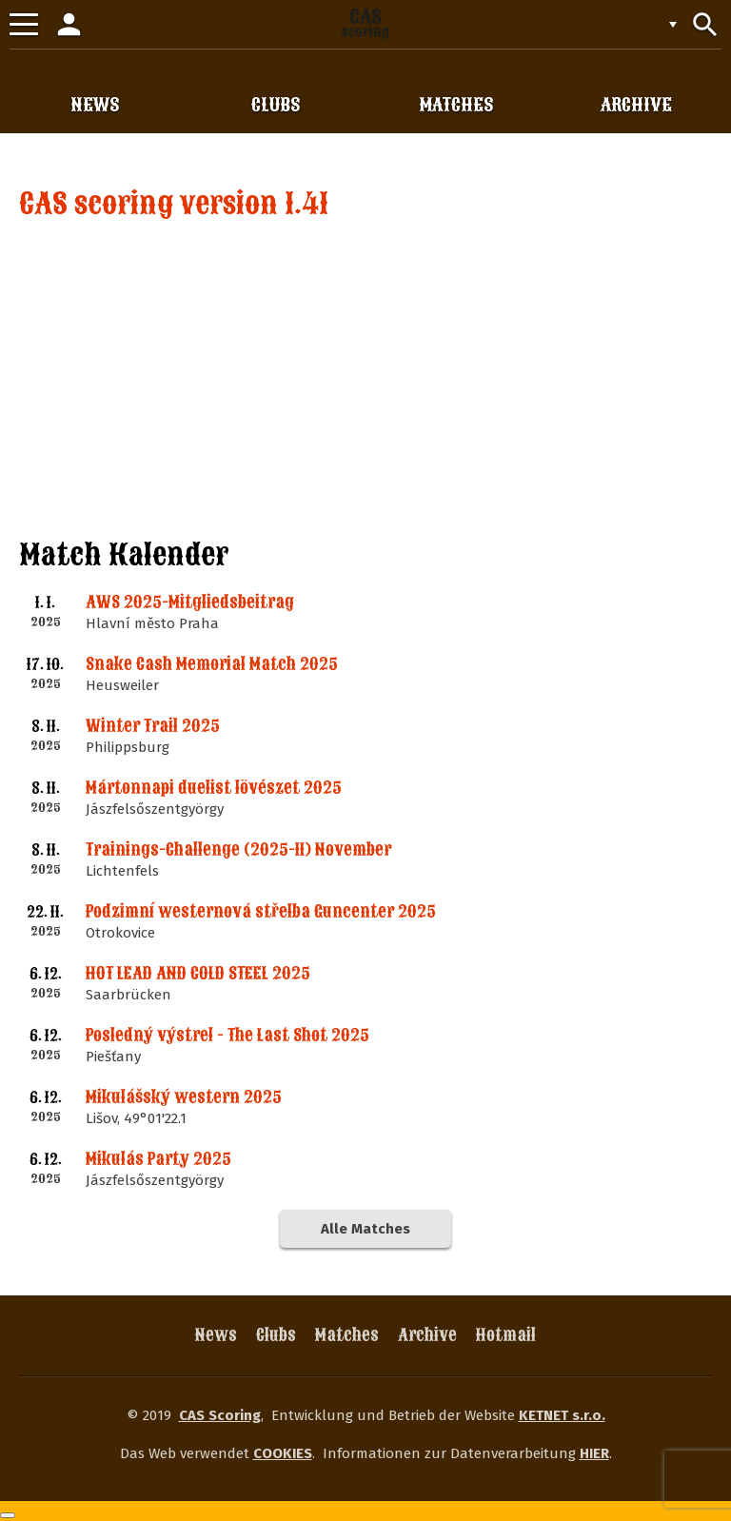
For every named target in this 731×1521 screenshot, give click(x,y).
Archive (427, 1335)
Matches (347, 1335)
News (216, 1335)
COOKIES (282, 1453)
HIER (594, 1453)
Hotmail (506, 1335)
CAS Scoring (220, 1415)
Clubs (276, 1335)
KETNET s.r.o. (562, 1415)
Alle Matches (365, 1228)
